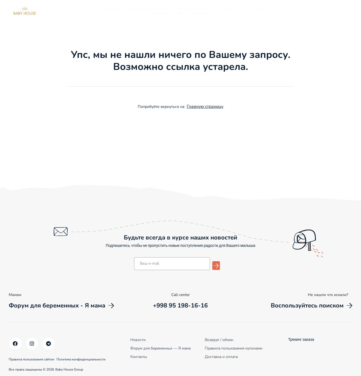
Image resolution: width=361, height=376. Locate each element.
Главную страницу (205, 106)
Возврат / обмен (219, 339)
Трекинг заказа (301, 339)
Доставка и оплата (221, 356)
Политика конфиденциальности (90, 357)
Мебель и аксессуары (242, 9)
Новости (138, 339)
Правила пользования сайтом (31, 357)
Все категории (107, 9)
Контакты (203, 13)
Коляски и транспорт (149, 9)
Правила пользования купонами (233, 347)
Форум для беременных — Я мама (160, 347)
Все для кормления (195, 9)
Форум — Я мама (169, 13)
